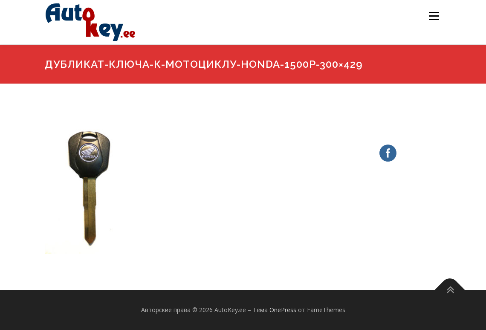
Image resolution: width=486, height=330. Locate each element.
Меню (433, 16)
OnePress (282, 310)
